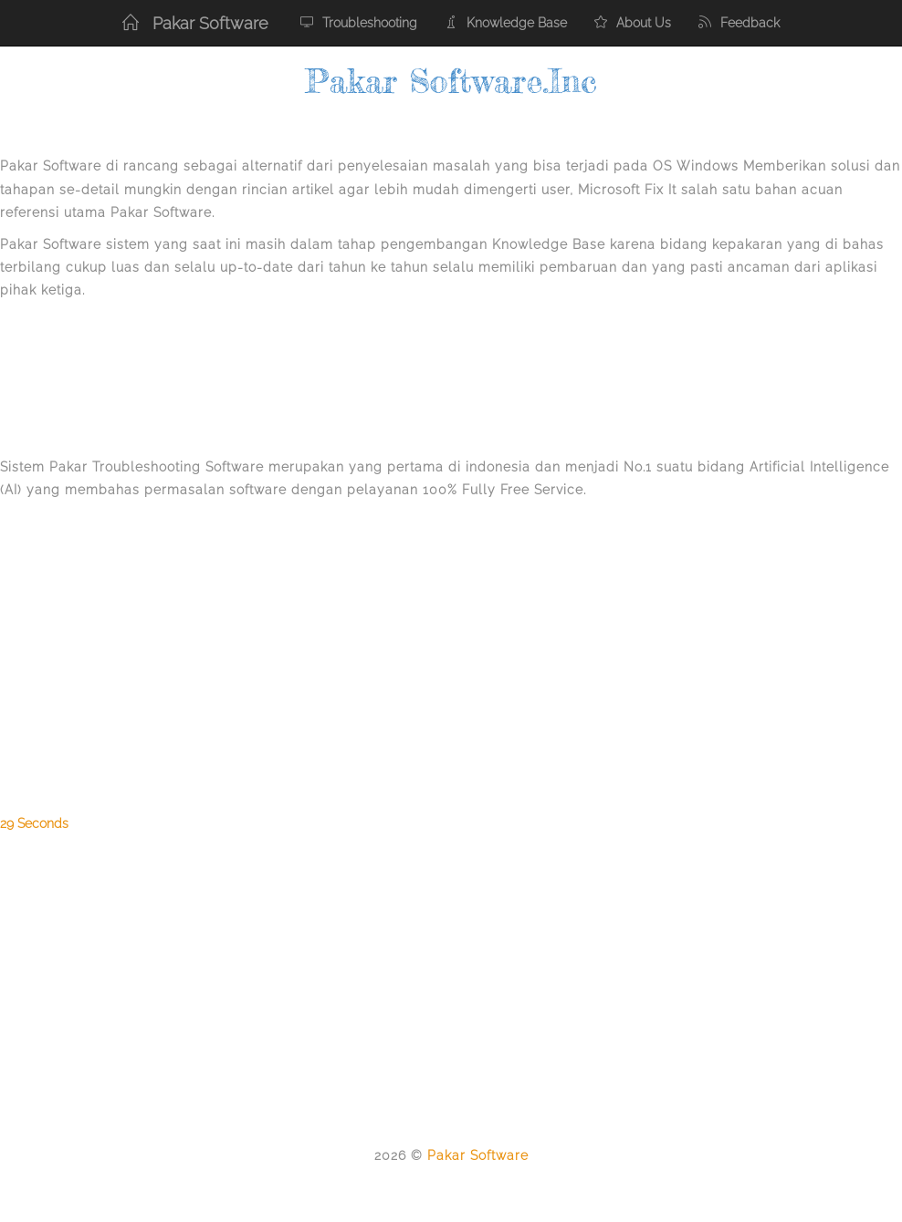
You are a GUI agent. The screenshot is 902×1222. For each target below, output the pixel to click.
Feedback (739, 23)
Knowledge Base (506, 23)
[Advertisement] (146, 380)
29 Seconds (34, 823)
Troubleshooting (358, 23)
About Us (632, 23)
